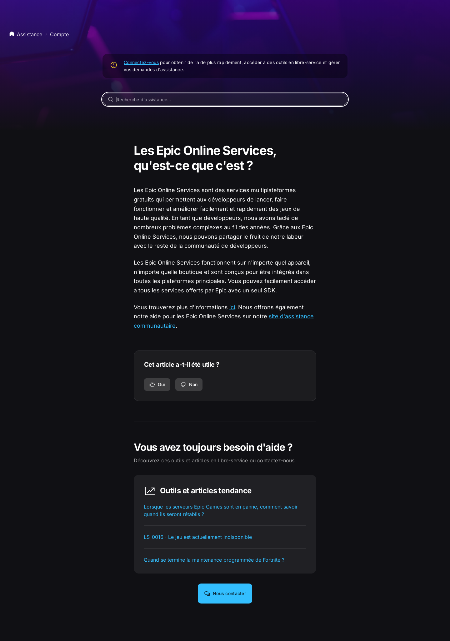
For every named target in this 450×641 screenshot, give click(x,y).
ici (232, 307)
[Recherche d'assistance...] (225, 99)
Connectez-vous (141, 62)
